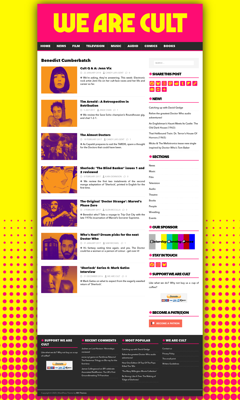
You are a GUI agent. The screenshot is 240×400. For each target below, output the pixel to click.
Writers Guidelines (170, 363)
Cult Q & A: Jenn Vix (96, 68)
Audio (133, 46)
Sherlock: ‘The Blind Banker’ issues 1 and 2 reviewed (112, 170)
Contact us (167, 348)
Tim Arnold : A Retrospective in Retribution (104, 103)
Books (169, 46)
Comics (150, 46)
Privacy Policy (168, 353)
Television (95, 46)
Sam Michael (112, 243)
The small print (169, 358)
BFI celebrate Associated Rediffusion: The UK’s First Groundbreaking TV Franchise (98, 372)
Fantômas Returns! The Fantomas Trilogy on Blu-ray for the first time (99, 360)
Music (116, 46)
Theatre (153, 195)
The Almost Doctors (95, 135)
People (153, 206)
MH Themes (81, 393)
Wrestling (154, 212)
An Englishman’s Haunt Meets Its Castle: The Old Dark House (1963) (173, 125)
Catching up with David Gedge (166, 108)
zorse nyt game (89, 357)
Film (76, 46)
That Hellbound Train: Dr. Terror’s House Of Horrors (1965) (173, 135)
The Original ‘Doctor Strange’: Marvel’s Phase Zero (111, 203)
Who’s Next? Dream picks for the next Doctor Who (109, 236)
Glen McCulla (112, 210)
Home (45, 46)
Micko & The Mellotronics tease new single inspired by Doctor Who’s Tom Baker (172, 145)
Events (152, 218)
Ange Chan (105, 110)
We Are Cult (113, 276)
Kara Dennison (113, 176)
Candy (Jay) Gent (114, 73)
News (61, 46)
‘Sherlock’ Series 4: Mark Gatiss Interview (104, 270)
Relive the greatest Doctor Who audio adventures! (170, 115)
